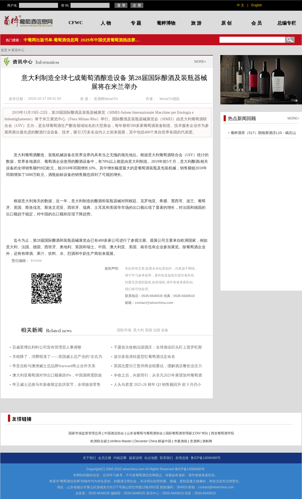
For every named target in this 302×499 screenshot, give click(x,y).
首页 (4, 50)
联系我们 (166, 458)
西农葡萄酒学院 (222, 433)
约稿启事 (120, 458)
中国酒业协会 (114, 433)
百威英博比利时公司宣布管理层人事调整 (46, 347)
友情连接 (182, 458)
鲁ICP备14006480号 (206, 458)
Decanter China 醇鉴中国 (152, 441)
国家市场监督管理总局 (85, 433)
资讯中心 (17, 50)
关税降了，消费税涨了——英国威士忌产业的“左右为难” (57, 357)
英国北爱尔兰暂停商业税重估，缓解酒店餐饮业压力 (158, 366)
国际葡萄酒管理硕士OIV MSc (187, 433)
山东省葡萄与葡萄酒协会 (145, 433)
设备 (164, 330)
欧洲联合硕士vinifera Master (111, 441)
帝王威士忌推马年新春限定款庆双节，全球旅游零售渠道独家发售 (56, 385)
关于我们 (89, 458)
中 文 (240, 5)
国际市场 (124, 330)
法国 (156, 330)
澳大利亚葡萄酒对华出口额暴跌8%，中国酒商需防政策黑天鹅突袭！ (57, 376)
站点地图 (151, 458)
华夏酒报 (180, 441)
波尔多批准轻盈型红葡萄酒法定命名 (144, 357)
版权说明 (135, 458)
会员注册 (104, 458)
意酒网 (195, 441)
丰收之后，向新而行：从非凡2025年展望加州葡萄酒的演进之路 (158, 376)
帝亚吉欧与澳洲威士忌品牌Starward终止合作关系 (53, 366)
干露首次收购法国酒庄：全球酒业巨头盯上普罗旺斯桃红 (158, 348)
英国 (148, 330)
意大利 (138, 330)
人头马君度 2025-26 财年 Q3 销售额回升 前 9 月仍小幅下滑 (157, 385)
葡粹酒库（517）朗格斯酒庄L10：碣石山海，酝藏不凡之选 (263, 133)
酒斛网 (207, 441)
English (256, 5)
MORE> (200, 62)
